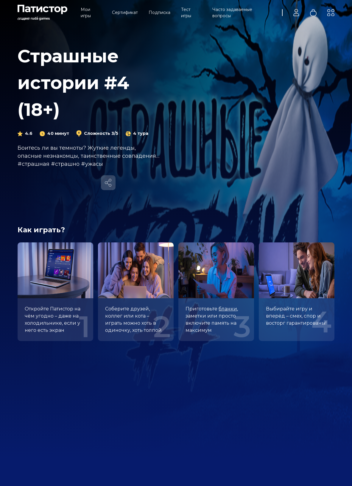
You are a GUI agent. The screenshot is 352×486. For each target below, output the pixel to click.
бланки (228, 309)
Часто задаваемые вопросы (232, 12)
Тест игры (186, 12)
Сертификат (125, 12)
